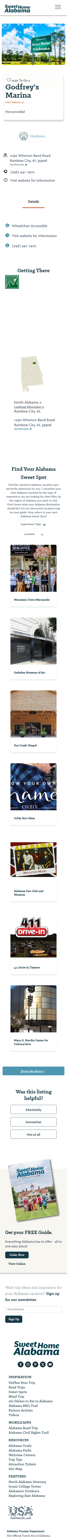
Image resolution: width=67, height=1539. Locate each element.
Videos (14, 1415)
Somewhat (33, 1122)
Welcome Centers (22, 1455)
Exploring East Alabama (27, 1495)
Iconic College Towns (25, 1486)
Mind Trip (16, 1396)
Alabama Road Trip (23, 1428)
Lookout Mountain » (29, 407)
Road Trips (17, 1387)
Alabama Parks (20, 1450)
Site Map (15, 1469)
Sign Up (13, 1319)
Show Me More (32, 1071)
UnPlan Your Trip (22, 1382)
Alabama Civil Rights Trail (29, 1432)
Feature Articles (21, 1410)
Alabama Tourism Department (25, 1531)
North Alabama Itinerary (27, 1482)
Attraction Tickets (22, 1464)
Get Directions (18, 164)
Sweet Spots (18, 1392)
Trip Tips (15, 1459)
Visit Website (14, 102)
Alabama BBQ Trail (23, 1406)
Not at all (33, 1135)
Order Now (16, 1255)
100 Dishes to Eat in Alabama (31, 1401)
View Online (17, 1264)
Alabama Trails (20, 1446)
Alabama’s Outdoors (24, 1491)
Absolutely (33, 1110)
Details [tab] (33, 201)
